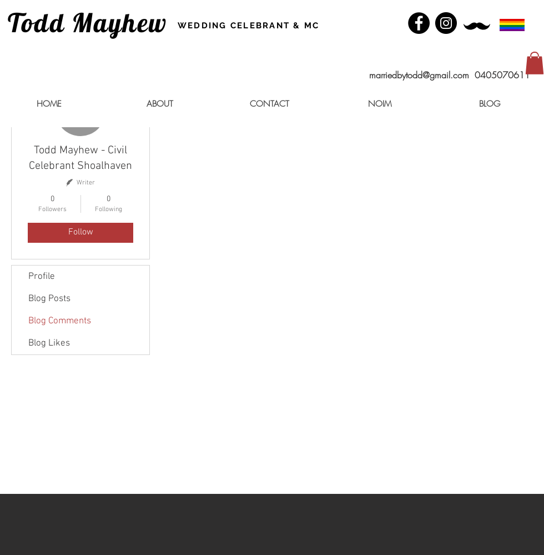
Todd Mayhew (88, 22)
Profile (41, 276)
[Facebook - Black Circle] (419, 23)
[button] (534, 63)
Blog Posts (49, 298)
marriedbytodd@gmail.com (419, 75)
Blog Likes (49, 343)
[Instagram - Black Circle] (446, 23)
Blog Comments (59, 321)
